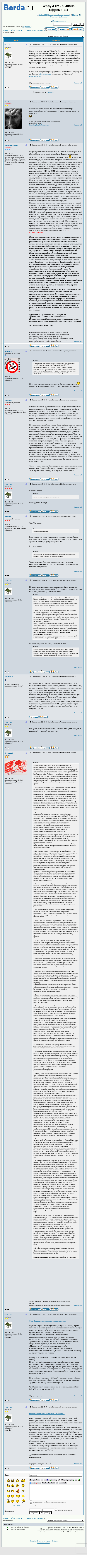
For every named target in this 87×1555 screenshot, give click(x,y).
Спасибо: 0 (78, 83)
